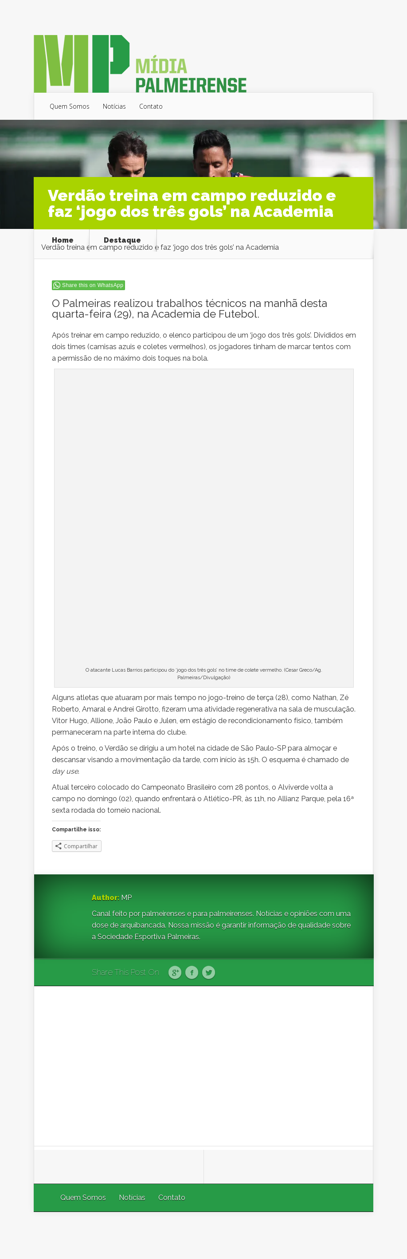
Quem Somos (70, 106)
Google (175, 973)
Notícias (114, 106)
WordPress (352, 1235)
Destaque (122, 240)
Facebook (192, 973)
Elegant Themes (255, 1235)
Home (63, 240)
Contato (151, 106)
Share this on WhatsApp (92, 285)
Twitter (208, 973)
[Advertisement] (204, 1066)
